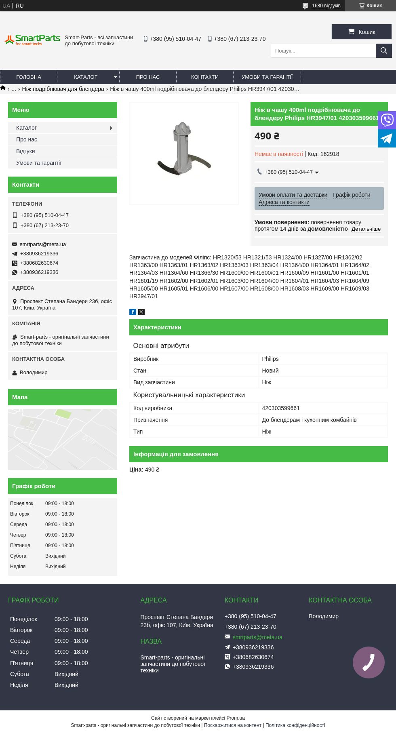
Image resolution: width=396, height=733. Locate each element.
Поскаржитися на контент (232, 725)
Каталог (85, 77)
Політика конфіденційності (295, 725)
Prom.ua (236, 718)
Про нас (148, 77)
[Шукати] (384, 51)
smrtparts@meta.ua (43, 244)
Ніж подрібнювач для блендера (63, 89)
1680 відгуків (326, 5)
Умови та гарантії (267, 77)
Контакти (205, 77)
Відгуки (25, 151)
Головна (28, 77)
